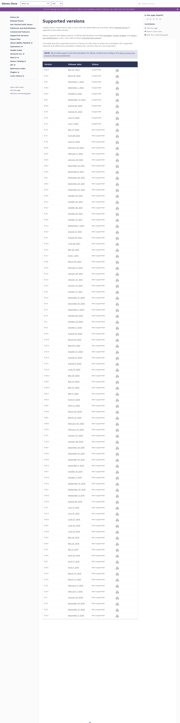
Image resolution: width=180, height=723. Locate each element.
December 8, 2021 (76, 172)
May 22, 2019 (73, 543)
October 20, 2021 (75, 214)
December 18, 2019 (76, 447)
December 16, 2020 (76, 303)
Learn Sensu (17, 76)
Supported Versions (19, 35)
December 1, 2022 (76, 82)
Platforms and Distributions (23, 28)
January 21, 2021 (75, 280)
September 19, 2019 (76, 483)
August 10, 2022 (75, 112)
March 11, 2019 (74, 579)
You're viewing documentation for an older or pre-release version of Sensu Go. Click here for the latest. (89, 9)
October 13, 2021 (75, 220)
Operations (16, 46)
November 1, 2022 (76, 88)
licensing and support (91, 38)
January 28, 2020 (75, 441)
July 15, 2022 (73, 118)
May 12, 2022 (73, 130)
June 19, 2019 (74, 531)
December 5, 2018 (76, 615)
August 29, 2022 (75, 106)
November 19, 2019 (76, 459)
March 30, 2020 (75, 411)
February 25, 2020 (76, 423)
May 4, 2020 (73, 394)
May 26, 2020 (74, 376)
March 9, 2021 (74, 345)
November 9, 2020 (76, 310)
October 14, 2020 (75, 352)
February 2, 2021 (75, 268)
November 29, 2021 (76, 178)
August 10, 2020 (75, 334)
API (13, 65)
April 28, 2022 (74, 136)
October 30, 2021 (75, 196)
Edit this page (15, 90)
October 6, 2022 (75, 94)
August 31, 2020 (75, 358)
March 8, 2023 (74, 76)
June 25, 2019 (74, 525)
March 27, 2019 (74, 573)
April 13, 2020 (74, 405)
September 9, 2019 (76, 495)
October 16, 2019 (75, 471)
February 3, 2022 (75, 154)
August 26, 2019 (75, 501)
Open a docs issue (17, 87)
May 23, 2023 (73, 70)
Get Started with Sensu (21, 24)
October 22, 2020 (75, 321)
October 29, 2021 (75, 202)
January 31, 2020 (75, 435)
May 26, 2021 (73, 250)
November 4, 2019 (76, 465)
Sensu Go (35, 3)
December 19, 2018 (76, 603)
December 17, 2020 (76, 298)
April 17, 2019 (73, 561)
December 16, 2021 (76, 166)
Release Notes (17, 21)
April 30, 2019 (74, 555)
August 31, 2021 (75, 232)
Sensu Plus (15, 39)
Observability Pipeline (21, 43)
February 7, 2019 (75, 591)
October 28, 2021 (75, 208)
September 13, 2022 (77, 100)
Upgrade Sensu (121, 27)
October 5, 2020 (75, 327)
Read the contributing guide (20, 93)
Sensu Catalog (18, 61)
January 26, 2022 (75, 160)
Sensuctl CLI (17, 54)
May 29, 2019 (73, 537)
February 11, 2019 (75, 585)
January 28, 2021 (75, 274)
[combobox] (158, 3)
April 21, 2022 (74, 142)
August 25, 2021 (75, 238)
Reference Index (17, 68)
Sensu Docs (9, 3)
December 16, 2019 (76, 453)
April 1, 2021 (73, 256)
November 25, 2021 (76, 184)
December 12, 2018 (76, 609)
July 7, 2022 (73, 124)
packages (108, 35)
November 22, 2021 (76, 190)
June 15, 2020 (74, 369)
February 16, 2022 (76, 148)
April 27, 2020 (74, 399)
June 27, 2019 (74, 519)
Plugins (14, 72)
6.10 (57, 3)
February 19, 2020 (76, 429)
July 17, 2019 (73, 507)
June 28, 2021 (74, 243)
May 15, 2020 (73, 381)
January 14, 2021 (75, 285)
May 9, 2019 (73, 549)
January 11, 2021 (75, 292)
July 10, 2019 (73, 513)
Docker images (119, 35)
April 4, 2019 (73, 567)
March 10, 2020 (75, 418)
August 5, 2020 (74, 363)
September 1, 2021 (76, 226)
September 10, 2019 (76, 489)
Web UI (14, 57)
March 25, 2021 (74, 262)
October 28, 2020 (75, 316)
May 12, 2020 (73, 387)
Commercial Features (20, 32)
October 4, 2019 (75, 477)
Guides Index (16, 50)
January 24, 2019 (75, 597)
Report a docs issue (153, 31)
